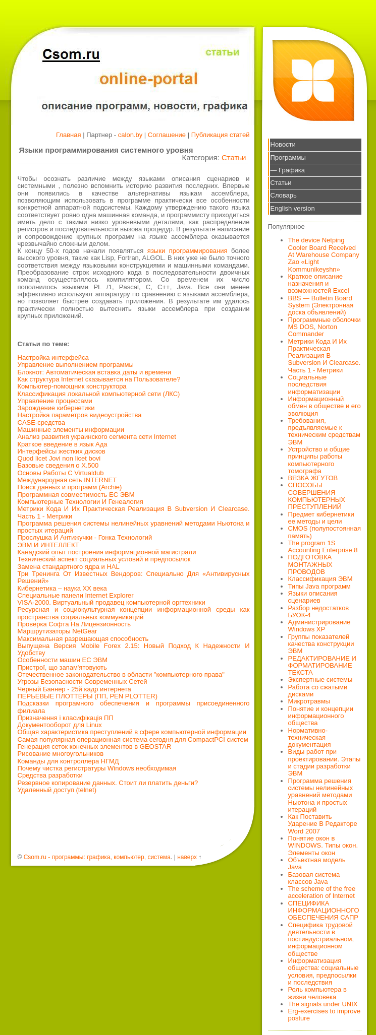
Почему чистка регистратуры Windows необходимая (97, 768)
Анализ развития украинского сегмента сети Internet (97, 436)
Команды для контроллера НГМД (68, 761)
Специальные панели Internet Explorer (76, 595)
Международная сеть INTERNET (67, 480)
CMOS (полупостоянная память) (324, 532)
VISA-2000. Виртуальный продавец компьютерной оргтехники (111, 602)
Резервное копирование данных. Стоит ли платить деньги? (108, 783)
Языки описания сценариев (313, 597)
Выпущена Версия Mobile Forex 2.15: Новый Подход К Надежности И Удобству (134, 649)
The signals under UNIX (323, 1004)
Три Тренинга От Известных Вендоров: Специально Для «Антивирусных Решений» (134, 577)
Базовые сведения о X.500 (58, 465)
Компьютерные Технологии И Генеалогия (80, 501)
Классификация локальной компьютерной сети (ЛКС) (99, 394)
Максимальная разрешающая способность (83, 638)
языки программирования (187, 250)
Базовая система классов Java (314, 878)
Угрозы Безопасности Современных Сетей (82, 681)
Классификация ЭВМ (320, 579)
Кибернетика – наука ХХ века (62, 588)
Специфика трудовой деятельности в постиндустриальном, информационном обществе (321, 939)
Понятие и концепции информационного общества (321, 716)
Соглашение (167, 135)
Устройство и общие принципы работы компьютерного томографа (319, 460)
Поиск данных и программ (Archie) (70, 487)
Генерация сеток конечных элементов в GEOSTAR (95, 746)
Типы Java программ (319, 586)
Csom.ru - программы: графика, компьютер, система (97, 857)
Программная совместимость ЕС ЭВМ (76, 494)
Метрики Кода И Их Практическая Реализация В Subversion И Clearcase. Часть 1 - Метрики (134, 512)
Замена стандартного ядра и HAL (69, 566)
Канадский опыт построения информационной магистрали (107, 552)
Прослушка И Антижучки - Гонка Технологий (85, 537)
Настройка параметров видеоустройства (80, 415)
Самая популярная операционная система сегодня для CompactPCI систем (133, 739)
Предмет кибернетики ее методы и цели (321, 517)
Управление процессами (55, 401)
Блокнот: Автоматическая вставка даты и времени (94, 372)
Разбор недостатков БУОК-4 (318, 611)
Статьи (234, 157)
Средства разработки (50, 775)
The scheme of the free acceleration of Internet (322, 892)
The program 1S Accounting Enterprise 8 (323, 546)
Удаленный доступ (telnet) (57, 790)
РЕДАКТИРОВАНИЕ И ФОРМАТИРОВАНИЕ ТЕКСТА (322, 666)
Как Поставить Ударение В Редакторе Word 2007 (322, 824)
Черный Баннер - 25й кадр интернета (74, 689)
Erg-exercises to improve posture (324, 1014)
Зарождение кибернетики (56, 408)
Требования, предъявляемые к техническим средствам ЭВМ (324, 431)
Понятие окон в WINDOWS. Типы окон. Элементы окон (323, 845)
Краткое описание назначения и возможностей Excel (318, 284)
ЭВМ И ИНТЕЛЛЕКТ (48, 545)
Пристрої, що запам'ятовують (62, 667)
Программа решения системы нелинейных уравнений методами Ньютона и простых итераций (134, 527)
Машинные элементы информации (71, 429)
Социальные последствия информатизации (314, 384)
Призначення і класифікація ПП (66, 718)
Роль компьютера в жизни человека (317, 993)
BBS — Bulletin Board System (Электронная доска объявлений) (321, 305)
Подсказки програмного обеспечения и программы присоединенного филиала (134, 706)
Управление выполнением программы (76, 364)
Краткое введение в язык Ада (63, 444)
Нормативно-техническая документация (309, 738)
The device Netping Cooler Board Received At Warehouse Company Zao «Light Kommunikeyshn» (323, 254)
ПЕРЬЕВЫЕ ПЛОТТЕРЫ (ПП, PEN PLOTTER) (88, 696)
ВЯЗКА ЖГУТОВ (313, 478)
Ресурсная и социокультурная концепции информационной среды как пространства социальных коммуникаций (134, 613)
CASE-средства (41, 422)
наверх (187, 857)
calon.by (130, 135)
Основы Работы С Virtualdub (61, 473)
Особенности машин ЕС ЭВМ (63, 660)
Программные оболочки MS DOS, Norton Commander (324, 327)
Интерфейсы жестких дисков (61, 451)
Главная (68, 135)
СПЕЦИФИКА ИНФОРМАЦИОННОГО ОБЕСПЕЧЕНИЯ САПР (323, 910)
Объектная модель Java (317, 863)
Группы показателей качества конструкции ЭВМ (321, 644)
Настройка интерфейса (53, 357)
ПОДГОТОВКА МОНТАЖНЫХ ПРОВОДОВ (310, 564)
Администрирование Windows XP (319, 625)
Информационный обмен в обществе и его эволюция (324, 406)
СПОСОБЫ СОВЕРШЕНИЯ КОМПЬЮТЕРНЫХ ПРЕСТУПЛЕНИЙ (317, 495)
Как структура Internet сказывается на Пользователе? (99, 379)
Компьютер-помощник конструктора (72, 386)
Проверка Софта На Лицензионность (74, 624)
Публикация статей (220, 135)
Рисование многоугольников (61, 753)
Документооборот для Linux (60, 725)
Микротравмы (309, 701)
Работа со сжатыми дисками (318, 690)
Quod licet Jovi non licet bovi (59, 458)
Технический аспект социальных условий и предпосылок (104, 559)
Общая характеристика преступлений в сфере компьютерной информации (132, 732)
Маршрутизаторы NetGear (57, 631)
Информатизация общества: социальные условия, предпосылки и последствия (323, 971)
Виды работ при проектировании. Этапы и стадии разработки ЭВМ (324, 762)
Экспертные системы (320, 679)
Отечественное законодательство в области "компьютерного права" (121, 674)
